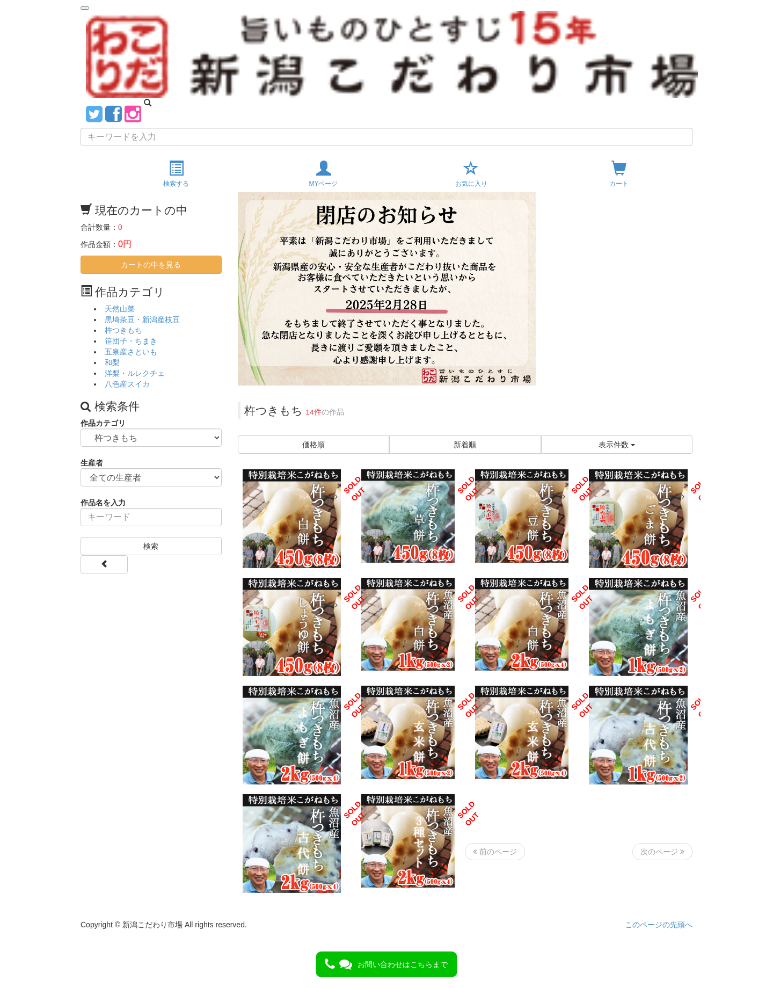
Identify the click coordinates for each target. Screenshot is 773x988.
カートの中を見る (151, 264)
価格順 (313, 444)
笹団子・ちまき (131, 341)
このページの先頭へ (658, 924)
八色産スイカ (127, 384)
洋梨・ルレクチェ (135, 373)
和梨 (112, 362)
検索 (150, 546)
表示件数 (617, 444)
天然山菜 (120, 308)
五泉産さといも (131, 351)
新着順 (465, 444)
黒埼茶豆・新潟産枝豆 (142, 319)
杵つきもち (123, 330)
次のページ (662, 851)
